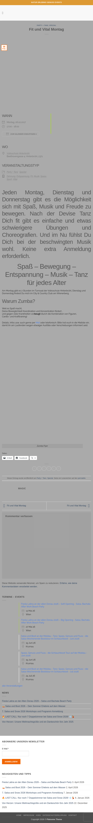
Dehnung (11, 176)
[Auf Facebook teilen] (39, 468)
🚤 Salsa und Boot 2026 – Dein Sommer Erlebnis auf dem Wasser (33, 706)
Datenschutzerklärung (55, 815)
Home (18, 815)
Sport (9, 179)
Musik (36, 176)
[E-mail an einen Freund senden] (49, 468)
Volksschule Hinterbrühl (18, 153)
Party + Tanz (42, 25)
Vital (15, 179)
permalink (81, 478)
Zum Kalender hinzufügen (20, 134)
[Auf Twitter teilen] (44, 468)
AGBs (38, 815)
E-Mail (5, 749)
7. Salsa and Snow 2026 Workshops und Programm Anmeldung (32, 711)
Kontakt (73, 815)
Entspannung (23, 176)
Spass (43, 176)
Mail (38, 322)
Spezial (52, 25)
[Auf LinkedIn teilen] (58, 468)
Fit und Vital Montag (14, 506)
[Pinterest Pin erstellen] (54, 468)
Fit (31, 176)
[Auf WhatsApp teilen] (34, 468)
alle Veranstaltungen (12, 686)
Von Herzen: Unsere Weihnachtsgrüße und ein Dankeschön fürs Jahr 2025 (37, 722)
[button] (3, 13)
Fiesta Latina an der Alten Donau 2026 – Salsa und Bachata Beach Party (37, 701)
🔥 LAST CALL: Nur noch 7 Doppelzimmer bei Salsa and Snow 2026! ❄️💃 (38, 717)
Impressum (28, 815)
